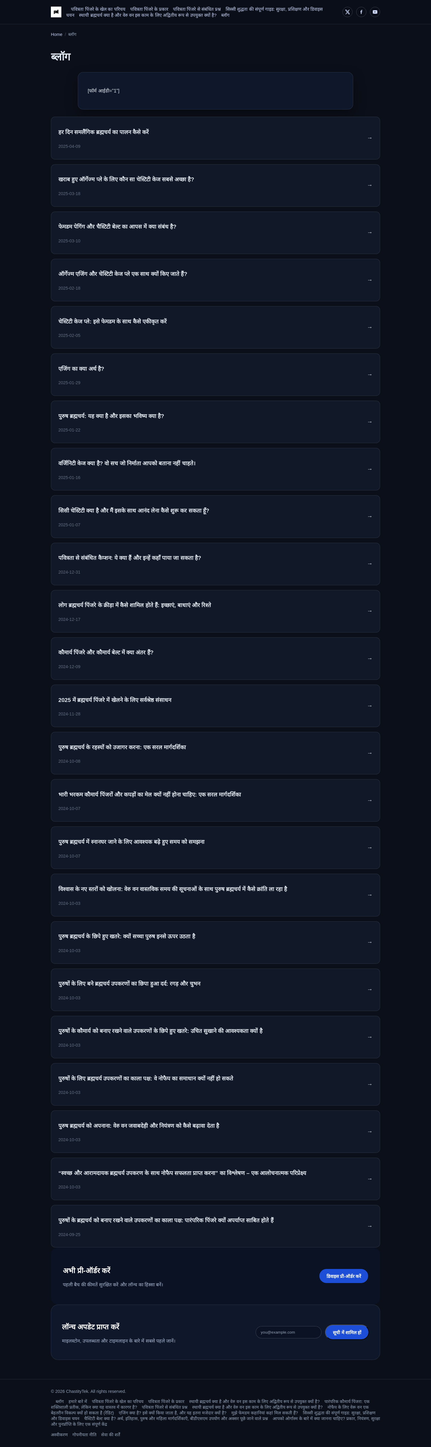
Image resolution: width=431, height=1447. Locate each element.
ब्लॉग (225, 15)
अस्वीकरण (59, 1434)
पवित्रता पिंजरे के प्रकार (149, 9)
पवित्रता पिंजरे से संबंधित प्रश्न (197, 9)
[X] (347, 12)
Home (56, 34)
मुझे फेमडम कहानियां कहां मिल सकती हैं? (264, 1412)
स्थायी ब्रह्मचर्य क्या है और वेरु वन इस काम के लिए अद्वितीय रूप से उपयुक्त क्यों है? (147, 15)
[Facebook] (361, 12)
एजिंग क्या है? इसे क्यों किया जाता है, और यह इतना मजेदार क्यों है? (173, 1412)
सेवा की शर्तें (110, 1434)
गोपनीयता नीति (84, 1434)
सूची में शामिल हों (347, 1332)
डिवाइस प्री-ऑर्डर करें (344, 1276)
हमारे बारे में (78, 1401)
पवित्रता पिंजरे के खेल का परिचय (98, 9)
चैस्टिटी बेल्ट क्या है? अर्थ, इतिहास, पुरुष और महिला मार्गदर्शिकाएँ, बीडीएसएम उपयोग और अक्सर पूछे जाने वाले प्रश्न (176, 1418)
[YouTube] (375, 12)
